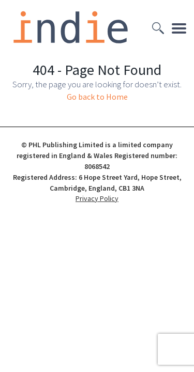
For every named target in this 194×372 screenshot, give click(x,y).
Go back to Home (97, 96)
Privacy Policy (97, 198)
